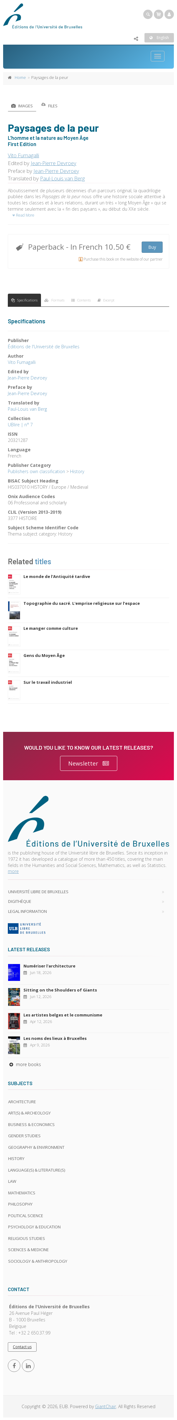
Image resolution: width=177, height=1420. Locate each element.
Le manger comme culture (50, 628)
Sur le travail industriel (47, 682)
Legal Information (27, 911)
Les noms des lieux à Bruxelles (55, 1038)
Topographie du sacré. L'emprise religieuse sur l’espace (81, 603)
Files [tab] (49, 106)
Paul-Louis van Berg (62, 178)
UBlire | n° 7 (20, 425)
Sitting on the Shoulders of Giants (60, 990)
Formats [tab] (54, 300)
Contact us (22, 1346)
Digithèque (19, 901)
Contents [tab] (81, 300)
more (13, 871)
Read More (23, 215)
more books (24, 1064)
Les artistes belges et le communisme (62, 1015)
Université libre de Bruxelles (38, 891)
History (77, 471)
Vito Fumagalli (23, 155)
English (159, 37)
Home (20, 77)
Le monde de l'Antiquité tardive (56, 576)
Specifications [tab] (24, 300)
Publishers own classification (36, 471)
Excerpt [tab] (106, 300)
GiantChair (105, 1406)
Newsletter (88, 763)
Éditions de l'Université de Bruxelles (43, 347)
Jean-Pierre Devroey (53, 163)
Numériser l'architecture (49, 966)
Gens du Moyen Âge (44, 655)
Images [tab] (22, 106)
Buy (152, 247)
